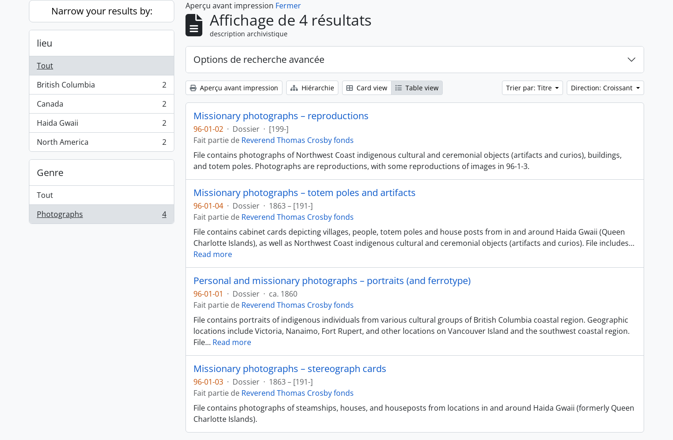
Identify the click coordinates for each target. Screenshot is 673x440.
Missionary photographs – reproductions (281, 116)
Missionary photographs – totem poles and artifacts (304, 192)
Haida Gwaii (101, 125)
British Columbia (101, 87)
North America (101, 143)
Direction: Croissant (602, 87)
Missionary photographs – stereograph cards (289, 368)
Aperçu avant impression (234, 87)
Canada (101, 106)
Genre (50, 172)
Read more (212, 254)
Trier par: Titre (530, 87)
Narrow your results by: (101, 11)
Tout (45, 66)
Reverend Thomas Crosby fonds (297, 140)
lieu (44, 43)
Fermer (288, 5)
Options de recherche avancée (258, 59)
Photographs (101, 216)
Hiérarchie (312, 87)
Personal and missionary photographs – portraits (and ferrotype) (332, 280)
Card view (366, 87)
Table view (417, 87)
